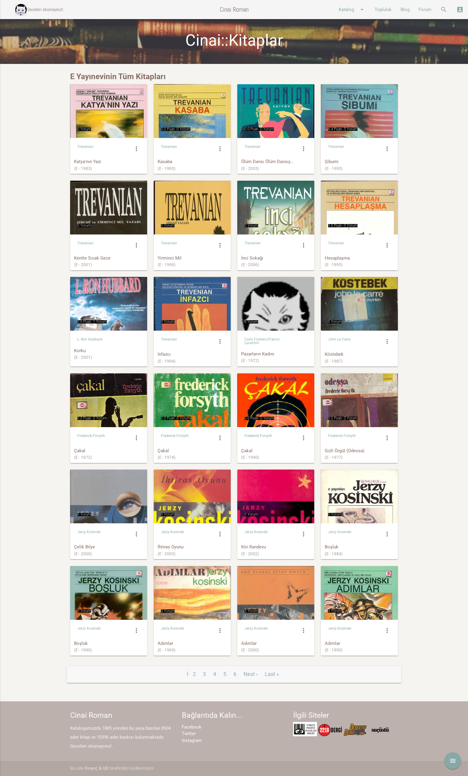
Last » (272, 674)
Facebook (191, 727)
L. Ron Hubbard (89, 339)
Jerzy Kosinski (89, 532)
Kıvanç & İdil (96, 768)
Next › (251, 674)
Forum (424, 9)
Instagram (192, 740)
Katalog (352, 9)
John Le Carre (339, 339)
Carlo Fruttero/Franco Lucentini (262, 341)
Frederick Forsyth (91, 436)
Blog (405, 9)
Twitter (189, 733)
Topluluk (383, 9)
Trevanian (85, 147)
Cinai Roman (234, 9)
